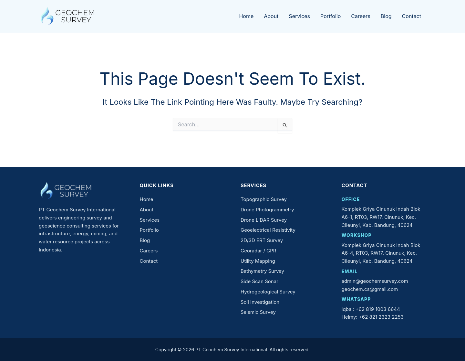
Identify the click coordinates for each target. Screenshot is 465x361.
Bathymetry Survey (262, 271)
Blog (386, 16)
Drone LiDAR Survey (264, 220)
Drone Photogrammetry (267, 210)
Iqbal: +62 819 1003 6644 (371, 309)
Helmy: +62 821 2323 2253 (373, 317)
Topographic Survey (264, 199)
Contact (411, 16)
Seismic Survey (258, 312)
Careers (360, 16)
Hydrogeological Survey (268, 292)
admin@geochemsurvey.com (375, 281)
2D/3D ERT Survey (262, 240)
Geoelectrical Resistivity (268, 230)
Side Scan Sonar (259, 281)
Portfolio (330, 16)
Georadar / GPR (258, 251)
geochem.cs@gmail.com (370, 289)
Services (299, 16)
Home (246, 16)
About (271, 16)
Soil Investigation (260, 302)
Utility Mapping (258, 261)
